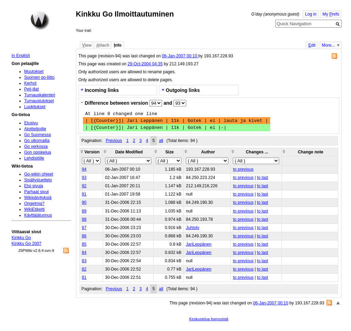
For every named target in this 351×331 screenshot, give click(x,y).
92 (84, 185)
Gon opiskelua (37, 152)
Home (40, 20)
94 (84, 169)
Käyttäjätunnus (38, 215)
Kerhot (30, 83)
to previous (243, 169)
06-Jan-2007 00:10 (180, 56)
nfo (117, 45)
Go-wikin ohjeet (38, 174)
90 (84, 202)
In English (20, 55)
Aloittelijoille (35, 128)
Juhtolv (192, 227)
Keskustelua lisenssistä (208, 319)
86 (84, 236)
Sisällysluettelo (38, 180)
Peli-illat (31, 89)
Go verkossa (36, 146)
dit (311, 45)
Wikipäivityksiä (37, 197)
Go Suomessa (37, 134)
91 (84, 194)
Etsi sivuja (33, 185)
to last (262, 177)
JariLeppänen (198, 244)
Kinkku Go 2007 (26, 243)
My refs (331, 14)
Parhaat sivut (36, 191)
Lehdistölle (34, 158)
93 (84, 177)
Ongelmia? (34, 203)
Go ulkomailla (37, 140)
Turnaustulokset (39, 100)
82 (84, 269)
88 (84, 219)
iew (87, 45)
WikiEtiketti (34, 209)
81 (84, 277)
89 (84, 211)
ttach (102, 45)
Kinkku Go (21, 237)
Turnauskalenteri (39, 95)
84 (84, 252)
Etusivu (31, 123)
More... (328, 45)
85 (84, 244)
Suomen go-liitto (39, 77)
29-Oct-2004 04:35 (144, 64)
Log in (310, 14)
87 (84, 227)
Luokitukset (35, 106)
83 (84, 260)
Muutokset (34, 71)
